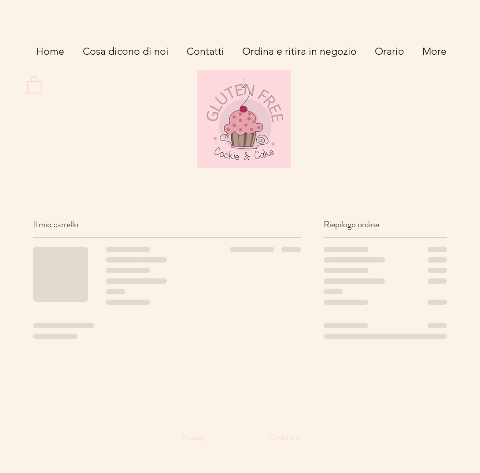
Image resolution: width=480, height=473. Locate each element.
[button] (34, 84)
